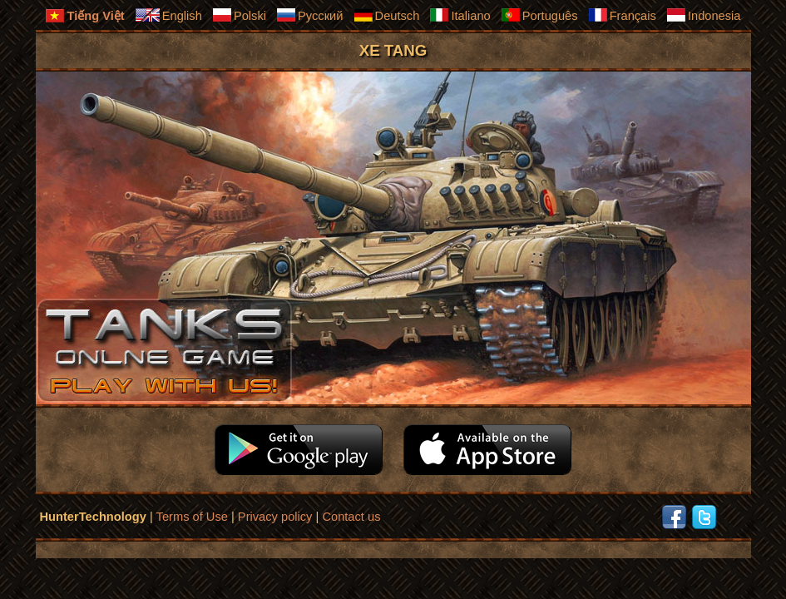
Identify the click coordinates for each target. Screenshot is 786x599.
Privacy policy (275, 516)
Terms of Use (192, 516)
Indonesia (703, 14)
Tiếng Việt (84, 15)
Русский (309, 14)
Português (539, 14)
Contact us (351, 516)
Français (622, 14)
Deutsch (386, 14)
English (168, 14)
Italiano (459, 14)
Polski (239, 14)
